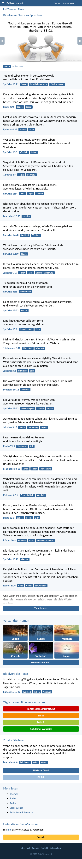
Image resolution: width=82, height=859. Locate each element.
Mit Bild (41, 777)
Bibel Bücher (16, 807)
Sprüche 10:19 (10, 253)
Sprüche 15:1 (10, 329)
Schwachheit (25, 291)
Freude (24, 310)
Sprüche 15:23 (10, 310)
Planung (24, 559)
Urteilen (26, 216)
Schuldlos (22, 371)
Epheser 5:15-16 (12, 691)
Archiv (13, 803)
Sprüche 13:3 (10, 152)
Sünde (20, 107)
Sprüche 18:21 (10, 84)
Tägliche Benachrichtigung (41, 708)
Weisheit (23, 152)
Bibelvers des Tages (16, 674)
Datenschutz (55, 848)
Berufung (31, 175)
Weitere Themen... (41, 662)
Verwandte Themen (16, 620)
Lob (31, 446)
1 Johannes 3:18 (11, 348)
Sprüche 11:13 (10, 408)
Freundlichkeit (26, 329)
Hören (22, 273)
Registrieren (68, 3)
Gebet (29, 586)
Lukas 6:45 (8, 106)
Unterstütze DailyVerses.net (21, 824)
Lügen (30, 193)
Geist (22, 193)
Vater (35, 762)
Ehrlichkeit (27, 348)
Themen (57, 3)
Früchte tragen (57, 84)
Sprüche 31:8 (10, 291)
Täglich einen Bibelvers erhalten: (24, 702)
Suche (13, 798)
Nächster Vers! (41, 770)
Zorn (31, 273)
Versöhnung (46, 469)
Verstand (36, 235)
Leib (32, 371)
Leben (33, 152)
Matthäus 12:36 (11, 216)
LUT (7, 66)
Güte (31, 129)
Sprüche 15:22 (10, 559)
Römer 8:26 (9, 585)
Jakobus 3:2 (9, 370)
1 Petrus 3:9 (9, 174)
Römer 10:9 (9, 540)
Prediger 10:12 (11, 389)
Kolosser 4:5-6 (10, 495)
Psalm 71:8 (9, 446)
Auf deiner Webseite (41, 728)
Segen (23, 84)
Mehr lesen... (41, 608)
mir (9, 829)
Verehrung (33, 427)
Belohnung (24, 762)
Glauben (22, 540)
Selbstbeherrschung (38, 84)
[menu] (79, 4)
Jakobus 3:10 (10, 427)
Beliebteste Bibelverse (21, 812)
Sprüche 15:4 (10, 193)
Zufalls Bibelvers (13, 740)
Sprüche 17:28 (10, 235)
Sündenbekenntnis (45, 540)
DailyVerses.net (9, 9)
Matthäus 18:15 (11, 468)
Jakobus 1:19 (10, 272)
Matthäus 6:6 (10, 762)
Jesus (31, 540)
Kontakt (44, 848)
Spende (41, 837)
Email (41, 715)
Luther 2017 (17, 66)
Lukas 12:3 (8, 517)
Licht (37, 518)
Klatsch (23, 129)
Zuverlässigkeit (27, 408)
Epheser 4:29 (10, 129)
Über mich (25, 848)
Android (41, 722)
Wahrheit (40, 348)
